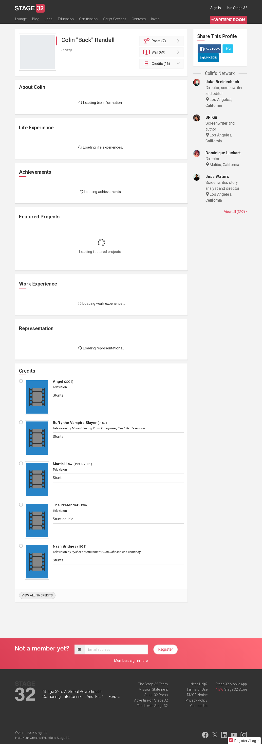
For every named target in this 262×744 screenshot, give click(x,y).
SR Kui (211, 117)
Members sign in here (131, 661)
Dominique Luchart (223, 153)
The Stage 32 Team (153, 684)
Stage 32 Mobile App (231, 684)
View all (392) (235, 212)
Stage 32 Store (235, 689)
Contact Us (198, 706)
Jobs (49, 19)
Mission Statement (153, 689)
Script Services (114, 19)
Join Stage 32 (236, 8)
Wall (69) (162, 52)
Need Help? (198, 684)
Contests (139, 19)
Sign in (215, 8)
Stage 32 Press (156, 695)
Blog (35, 19)
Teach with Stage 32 (152, 706)
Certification (88, 19)
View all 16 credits (37, 595)
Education (66, 19)
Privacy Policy (196, 700)
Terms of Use (197, 689)
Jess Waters (217, 176)
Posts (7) (162, 41)
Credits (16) (162, 64)
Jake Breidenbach (222, 81)
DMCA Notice (197, 695)
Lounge (21, 19)
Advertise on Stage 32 (151, 700)
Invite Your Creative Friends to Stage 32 (42, 738)
